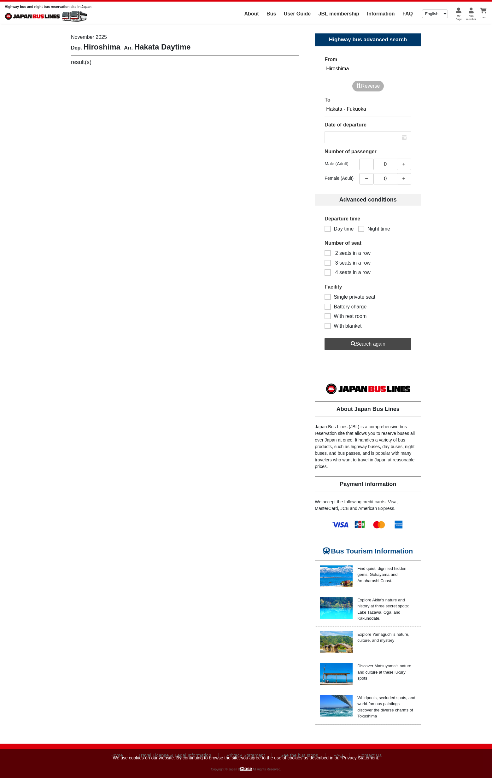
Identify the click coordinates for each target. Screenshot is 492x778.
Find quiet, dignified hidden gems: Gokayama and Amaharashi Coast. (381, 574)
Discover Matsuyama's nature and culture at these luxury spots (384, 672)
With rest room (345, 316)
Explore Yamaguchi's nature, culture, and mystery (383, 637)
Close (246, 768)
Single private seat (350, 297)
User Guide (297, 13)
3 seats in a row (348, 263)
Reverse (368, 86)
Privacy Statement (360, 757)
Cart (483, 17)
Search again (368, 344)
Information (381, 13)
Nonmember (471, 17)
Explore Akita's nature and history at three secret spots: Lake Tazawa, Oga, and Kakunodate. (383, 609)
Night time (374, 228)
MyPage (459, 17)
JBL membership (339, 13)
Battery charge (345, 306)
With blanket (343, 326)
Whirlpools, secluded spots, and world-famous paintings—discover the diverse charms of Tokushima (386, 707)
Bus (271, 13)
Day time (339, 228)
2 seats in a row (348, 253)
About (251, 13)
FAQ (407, 13)
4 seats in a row (348, 272)
